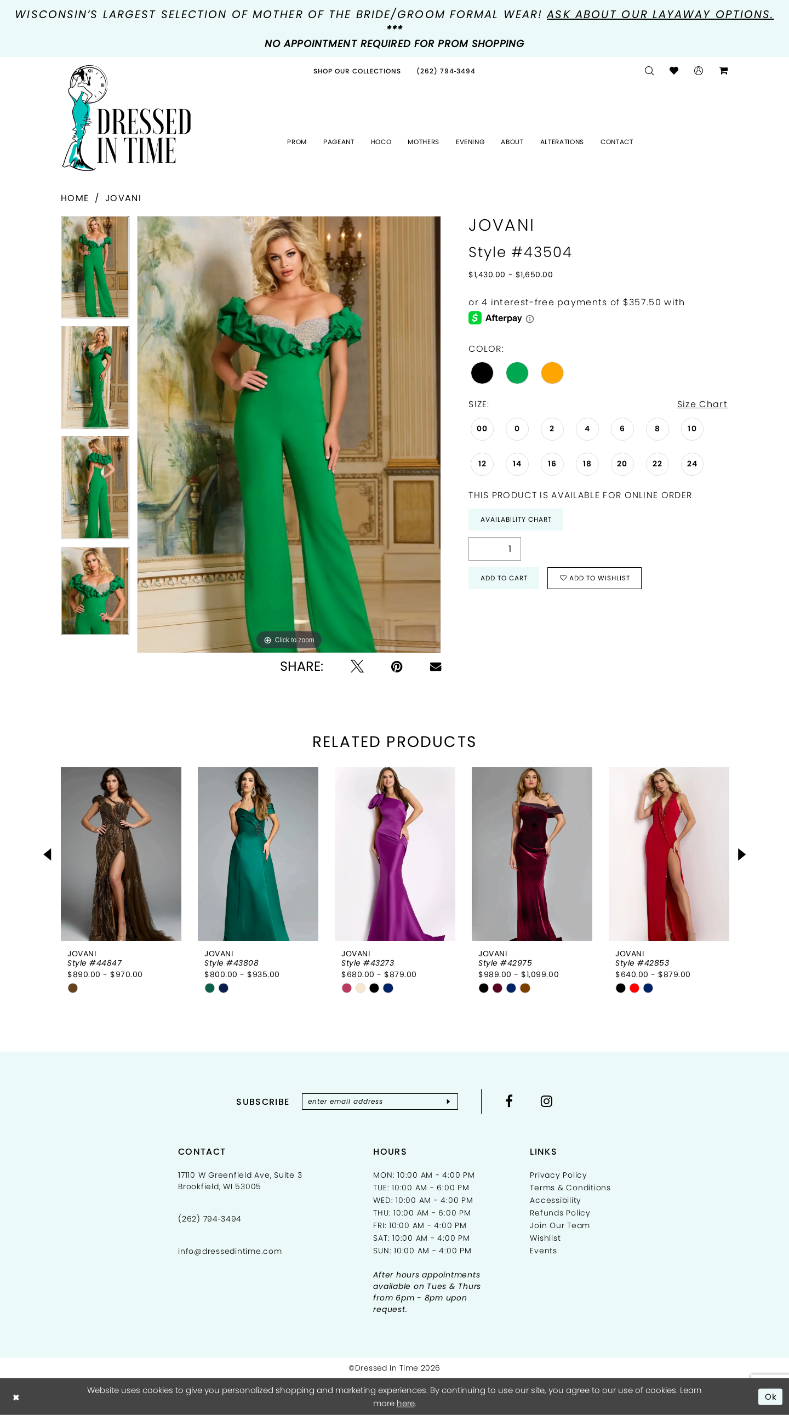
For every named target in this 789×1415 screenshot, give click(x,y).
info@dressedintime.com (230, 1251)
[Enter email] (380, 1101)
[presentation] (121, 854)
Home (75, 198)
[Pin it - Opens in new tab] (397, 666)
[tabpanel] (95, 271)
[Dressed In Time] (126, 118)
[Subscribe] (448, 1101)
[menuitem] (357, 71)
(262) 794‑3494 (210, 1218)
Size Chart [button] (702, 404)
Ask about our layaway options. (660, 14)
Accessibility (555, 1200)
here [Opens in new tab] (406, 1403)
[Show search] (649, 71)
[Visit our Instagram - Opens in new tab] (547, 1101)
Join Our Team (560, 1225)
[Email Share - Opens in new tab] (435, 666)
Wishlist (545, 1238)
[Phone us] (446, 71)
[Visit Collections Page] (357, 71)
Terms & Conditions (570, 1187)
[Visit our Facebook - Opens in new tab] (509, 1101)
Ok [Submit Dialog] (771, 1396)
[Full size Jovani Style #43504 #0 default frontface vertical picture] (289, 434)
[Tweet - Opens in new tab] (357, 666)
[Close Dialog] (16, 1396)
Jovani (123, 198)
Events (543, 1250)
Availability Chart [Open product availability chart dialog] (516, 519)
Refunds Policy (560, 1212)
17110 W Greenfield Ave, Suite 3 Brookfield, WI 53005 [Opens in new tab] (240, 1180)
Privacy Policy (558, 1174)
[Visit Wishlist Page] (674, 71)
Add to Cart (504, 578)
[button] (699, 71)
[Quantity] (494, 549)
